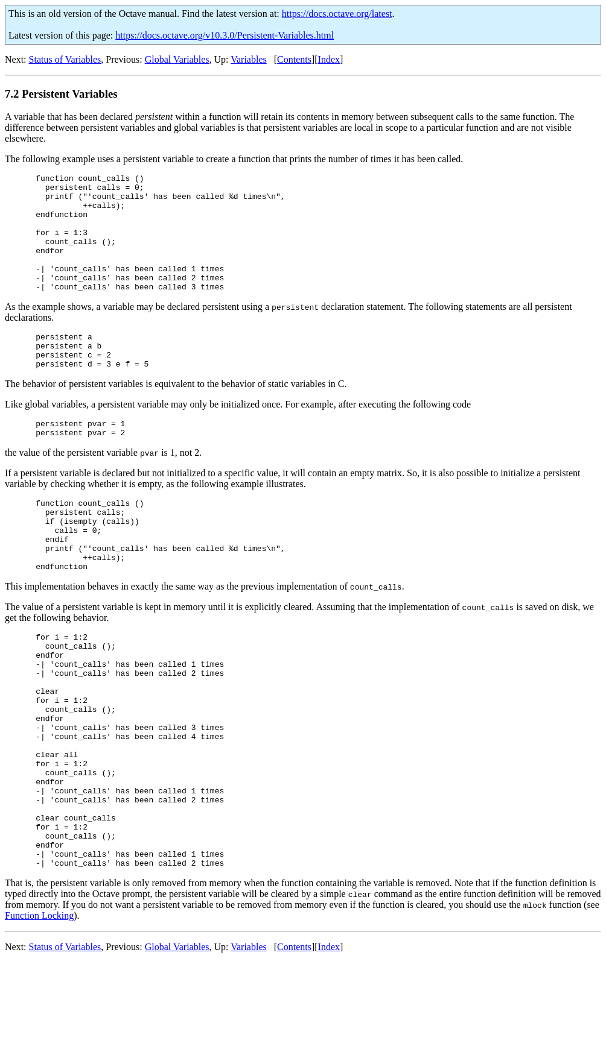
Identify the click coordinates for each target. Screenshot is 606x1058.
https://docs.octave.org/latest (337, 13)
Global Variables (177, 59)
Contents (294, 59)
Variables (249, 59)
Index (329, 59)
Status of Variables (65, 59)
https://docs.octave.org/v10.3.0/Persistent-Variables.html (224, 35)
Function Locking (39, 1011)
